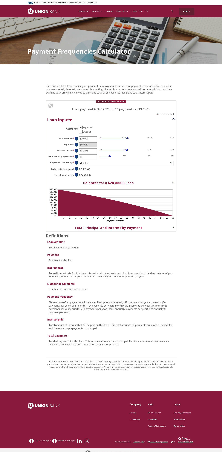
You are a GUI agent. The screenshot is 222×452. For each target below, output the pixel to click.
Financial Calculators (157, 426)
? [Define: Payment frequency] (76, 162)
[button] (111, 119)
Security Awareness (182, 412)
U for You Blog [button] (139, 11)
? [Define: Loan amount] (76, 138)
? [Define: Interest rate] (76, 150)
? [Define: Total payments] (76, 174)
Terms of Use (179, 426)
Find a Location (154, 412)
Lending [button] (109, 11)
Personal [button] (84, 11)
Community (135, 419)
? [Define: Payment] (76, 144)
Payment (87, 127)
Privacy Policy (179, 419)
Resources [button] (122, 11)
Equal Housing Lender (159, 442)
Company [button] (135, 404)
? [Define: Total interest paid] (76, 168)
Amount (87, 132)
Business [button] (97, 11)
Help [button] (150, 404)
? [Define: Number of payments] (76, 156)
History (133, 412)
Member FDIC (138, 442)
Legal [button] (177, 404)
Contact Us (152, 419)
